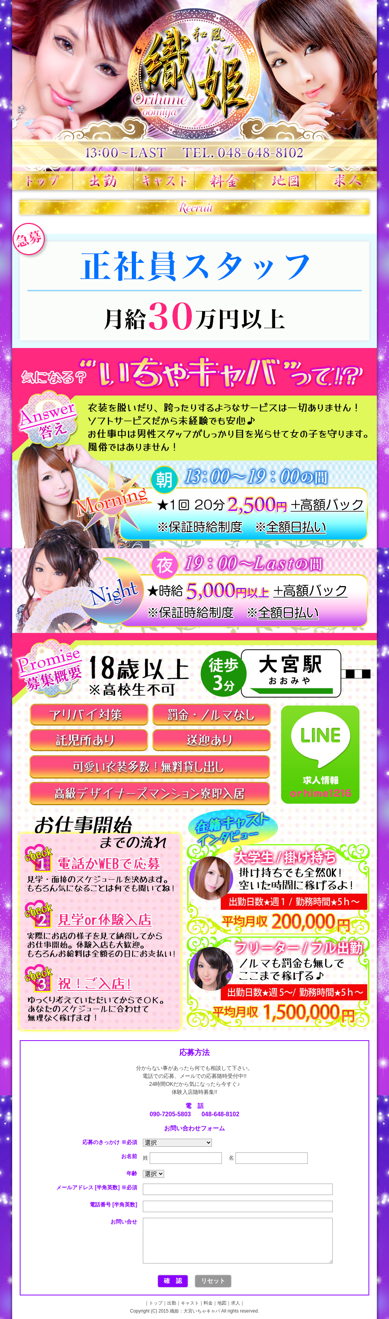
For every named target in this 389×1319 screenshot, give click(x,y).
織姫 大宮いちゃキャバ (194, 85)
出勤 (103, 180)
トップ (42, 180)
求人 (346, 180)
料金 (224, 180)
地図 (285, 180)
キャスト (164, 180)
